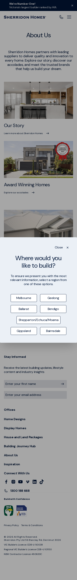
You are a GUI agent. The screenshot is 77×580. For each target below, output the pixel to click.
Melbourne (23, 298)
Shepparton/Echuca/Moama (39, 320)
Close (59, 247)
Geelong (53, 298)
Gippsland (24, 331)
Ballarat (24, 309)
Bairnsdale (53, 331)
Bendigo (53, 309)
